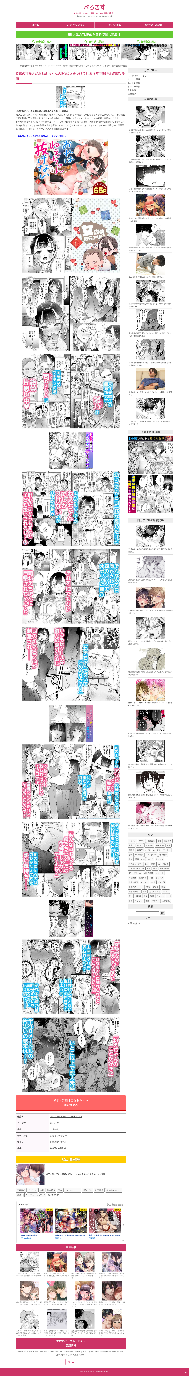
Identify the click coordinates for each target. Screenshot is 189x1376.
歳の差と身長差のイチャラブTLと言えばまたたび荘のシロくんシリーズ (29, 1304)
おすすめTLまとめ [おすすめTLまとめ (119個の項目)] (136, 869)
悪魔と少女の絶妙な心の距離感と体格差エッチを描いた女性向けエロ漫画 (84, 1333)
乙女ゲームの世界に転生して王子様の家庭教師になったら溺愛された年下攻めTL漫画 (28, 1333)
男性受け (51, 1191)
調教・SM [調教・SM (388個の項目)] (160, 845)
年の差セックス (72, 1191)
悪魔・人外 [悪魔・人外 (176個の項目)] (140, 859)
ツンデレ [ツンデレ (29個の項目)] (139, 901)
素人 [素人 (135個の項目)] (146, 864)
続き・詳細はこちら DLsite (71, 1103)
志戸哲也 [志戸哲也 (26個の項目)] (166, 901)
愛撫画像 (132, 94)
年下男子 (99, 1191)
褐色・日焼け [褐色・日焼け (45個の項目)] (134, 892)
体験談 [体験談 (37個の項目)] (138, 896)
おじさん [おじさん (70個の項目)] (144, 882)
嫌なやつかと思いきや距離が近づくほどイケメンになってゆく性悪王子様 (84, 1276)
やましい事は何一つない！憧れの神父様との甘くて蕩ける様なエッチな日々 (111, 1333)
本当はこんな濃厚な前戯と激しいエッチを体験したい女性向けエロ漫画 (56, 1275)
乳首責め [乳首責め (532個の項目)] (167, 841)
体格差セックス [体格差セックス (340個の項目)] (143, 850)
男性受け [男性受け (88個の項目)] (132, 878)
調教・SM (87, 1191)
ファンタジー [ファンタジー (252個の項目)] (151, 855)
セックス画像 (114, 25)
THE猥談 (92, 1238)
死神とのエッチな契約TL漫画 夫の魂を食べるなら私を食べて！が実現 (112, 1304)
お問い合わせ (134, 923)
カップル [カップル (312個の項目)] (156, 850)
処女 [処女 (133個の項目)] (153, 864)
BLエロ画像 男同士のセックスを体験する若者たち (146, 277)
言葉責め (21, 1191)
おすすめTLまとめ (153, 25)
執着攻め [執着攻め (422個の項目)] (149, 845)
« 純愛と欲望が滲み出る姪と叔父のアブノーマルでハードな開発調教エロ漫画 (48, 1352)
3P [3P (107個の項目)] (130, 873)
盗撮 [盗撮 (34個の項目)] (152, 896)
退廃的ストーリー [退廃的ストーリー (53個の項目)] (136, 887)
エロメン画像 (134, 83)
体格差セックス (113, 1191)
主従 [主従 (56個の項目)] (153, 882)
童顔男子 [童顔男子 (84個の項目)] (142, 878)
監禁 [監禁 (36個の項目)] (145, 896)
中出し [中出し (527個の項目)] (131, 845)
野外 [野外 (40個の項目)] (130, 896)
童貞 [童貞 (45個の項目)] (163, 887)
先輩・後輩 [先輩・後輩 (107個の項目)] (164, 869)
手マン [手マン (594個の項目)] (142, 841)
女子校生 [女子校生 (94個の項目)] (159, 873)
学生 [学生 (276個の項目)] (130, 855)
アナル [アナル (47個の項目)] (155, 887)
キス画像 (132, 90)
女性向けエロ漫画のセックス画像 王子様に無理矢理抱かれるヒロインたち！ (112, 1276)
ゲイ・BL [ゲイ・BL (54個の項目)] (161, 882)
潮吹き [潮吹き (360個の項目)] (131, 850)
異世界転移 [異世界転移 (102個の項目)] (148, 873)
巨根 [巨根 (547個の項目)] (159, 841)
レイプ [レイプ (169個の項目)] (150, 859)
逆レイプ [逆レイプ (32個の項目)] (160, 896)
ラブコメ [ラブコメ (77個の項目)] (159, 878)
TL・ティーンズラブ (75, 25)
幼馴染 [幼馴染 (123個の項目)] (165, 864)
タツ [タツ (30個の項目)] (130, 901)
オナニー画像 (134, 86)
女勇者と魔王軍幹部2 (28, 1236)
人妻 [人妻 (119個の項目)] (148, 869)
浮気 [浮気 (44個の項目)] (144, 892)
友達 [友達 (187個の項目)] (130, 859)
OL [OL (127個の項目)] (159, 864)
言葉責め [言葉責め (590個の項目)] (151, 841)
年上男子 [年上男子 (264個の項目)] (139, 855)
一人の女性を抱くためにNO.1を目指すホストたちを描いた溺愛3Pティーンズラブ (84, 1305)
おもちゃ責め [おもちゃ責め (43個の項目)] (154, 892)
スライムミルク (26, 1238)
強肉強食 (58, 1238)
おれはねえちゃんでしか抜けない (66, 1117)
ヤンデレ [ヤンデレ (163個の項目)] (159, 859)
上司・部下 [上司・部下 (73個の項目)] (133, 882)
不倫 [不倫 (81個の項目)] (151, 878)
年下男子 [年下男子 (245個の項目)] (163, 855)
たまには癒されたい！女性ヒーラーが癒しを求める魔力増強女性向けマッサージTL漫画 (56, 1333)
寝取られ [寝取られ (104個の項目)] (137, 873)
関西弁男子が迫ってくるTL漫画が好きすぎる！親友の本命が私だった (56, 1304)
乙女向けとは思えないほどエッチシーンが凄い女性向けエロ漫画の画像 (28, 1275)
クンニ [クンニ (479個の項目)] (140, 845)
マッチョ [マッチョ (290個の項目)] (166, 850)
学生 (60, 1191)
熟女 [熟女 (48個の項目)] (148, 887)
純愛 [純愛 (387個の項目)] (168, 845)
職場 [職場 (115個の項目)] (155, 869)
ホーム (35, 25)
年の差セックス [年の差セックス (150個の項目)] (135, 864)
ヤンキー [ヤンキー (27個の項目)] (155, 901)
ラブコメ (32, 1191)
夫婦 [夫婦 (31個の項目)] (169, 896)
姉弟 (19, 1195)
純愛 (42, 1191)
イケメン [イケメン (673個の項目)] (132, 841)
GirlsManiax (115, 1205)
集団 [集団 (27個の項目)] (147, 901)
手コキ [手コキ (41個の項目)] (166, 892)
